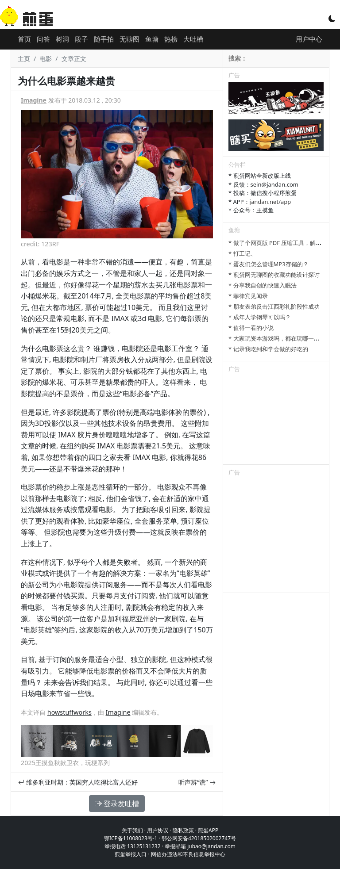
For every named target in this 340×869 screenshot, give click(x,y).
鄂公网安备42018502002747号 (199, 838)
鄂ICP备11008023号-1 (131, 838)
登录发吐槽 (117, 803)
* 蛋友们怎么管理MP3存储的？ (268, 264)
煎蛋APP (208, 830)
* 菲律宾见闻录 (248, 296)
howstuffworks (69, 712)
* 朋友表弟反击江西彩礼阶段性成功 (274, 306)
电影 (45, 58)
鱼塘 (151, 38)
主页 (24, 58)
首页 (24, 38)
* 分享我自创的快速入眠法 (262, 285)
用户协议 (157, 830)
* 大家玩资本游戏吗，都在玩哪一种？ (276, 338)
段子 (81, 38)
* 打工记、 (242, 253)
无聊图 (129, 38)
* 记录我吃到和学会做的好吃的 (268, 349)
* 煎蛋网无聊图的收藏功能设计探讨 (274, 275)
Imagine (33, 100)
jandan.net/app (270, 202)
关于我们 (132, 830)
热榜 (171, 38)
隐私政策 (183, 830)
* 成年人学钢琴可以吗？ (259, 317)
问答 (43, 38)
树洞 (62, 38)
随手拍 (104, 38)
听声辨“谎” (197, 782)
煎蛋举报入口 (131, 854)
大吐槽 (193, 38)
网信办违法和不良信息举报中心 (188, 854)
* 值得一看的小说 (251, 328)
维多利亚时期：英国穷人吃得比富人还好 (78, 782)
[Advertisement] (276, 420)
